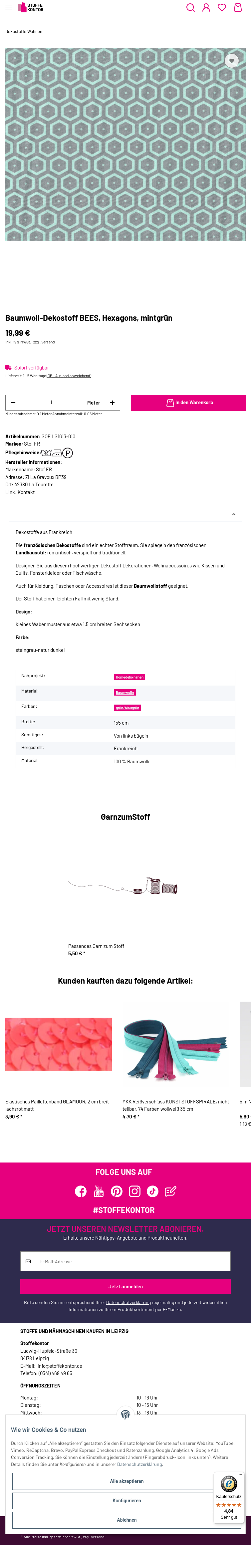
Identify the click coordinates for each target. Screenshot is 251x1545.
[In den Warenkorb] (188, 403)
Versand (48, 341)
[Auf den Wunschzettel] (231, 60)
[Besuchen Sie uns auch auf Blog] (170, 1191)
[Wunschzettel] (222, 8)
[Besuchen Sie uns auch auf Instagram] (134, 1191)
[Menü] (240, 1476)
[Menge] (51, 402)
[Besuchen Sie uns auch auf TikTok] (152, 1191)
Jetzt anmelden (126, 1286)
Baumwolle (125, 692)
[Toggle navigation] (8, 4)
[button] (190, 8)
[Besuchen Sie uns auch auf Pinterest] (116, 1191)
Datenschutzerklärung (128, 1302)
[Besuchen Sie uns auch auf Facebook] (80, 1191)
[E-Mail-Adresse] (133, 1261)
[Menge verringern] (13, 402)
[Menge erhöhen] (112, 402)
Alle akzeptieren (126, 1481)
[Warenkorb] (238, 8)
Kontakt (26, 492)
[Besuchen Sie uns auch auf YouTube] (98, 1191)
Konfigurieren (127, 1500)
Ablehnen (126, 1520)
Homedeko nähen (129, 677)
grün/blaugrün (127, 708)
